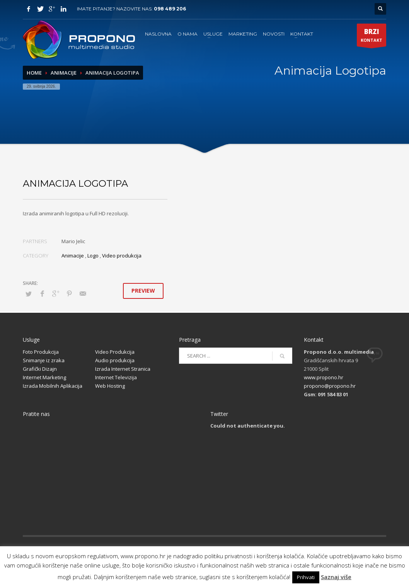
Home (34, 72)
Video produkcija (121, 255)
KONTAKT (301, 34)
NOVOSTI (274, 34)
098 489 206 (170, 9)
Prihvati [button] (306, 577)
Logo (93, 255)
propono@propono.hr (330, 385)
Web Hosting (110, 385)
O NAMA (187, 34)
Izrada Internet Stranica (122, 368)
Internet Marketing (44, 377)
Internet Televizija (116, 377)
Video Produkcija (115, 351)
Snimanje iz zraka (44, 360)
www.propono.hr (323, 377)
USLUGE (213, 34)
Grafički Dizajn (40, 368)
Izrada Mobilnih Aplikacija (52, 385)
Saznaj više (336, 577)
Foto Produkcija (41, 351)
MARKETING (242, 34)
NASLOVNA (158, 34)
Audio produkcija (115, 360)
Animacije (64, 72)
